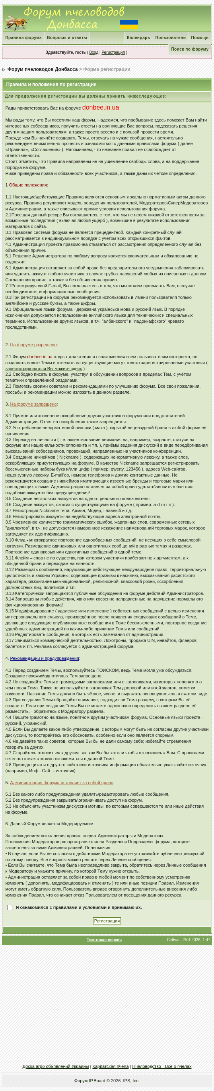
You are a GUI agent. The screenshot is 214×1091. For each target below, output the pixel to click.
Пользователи (171, 37)
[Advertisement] (108, 1002)
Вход (94, 52)
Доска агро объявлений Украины (56, 1066)
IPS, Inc (131, 1080)
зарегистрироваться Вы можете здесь (43, 368)
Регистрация (113, 52)
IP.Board (97, 1080)
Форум (81, 1080)
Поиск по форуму (189, 49)
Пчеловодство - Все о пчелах (162, 1066)
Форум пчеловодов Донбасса (43, 69)
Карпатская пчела (110, 1066)
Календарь (138, 37)
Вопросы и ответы (67, 37)
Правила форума (23, 37)
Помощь (199, 37)
